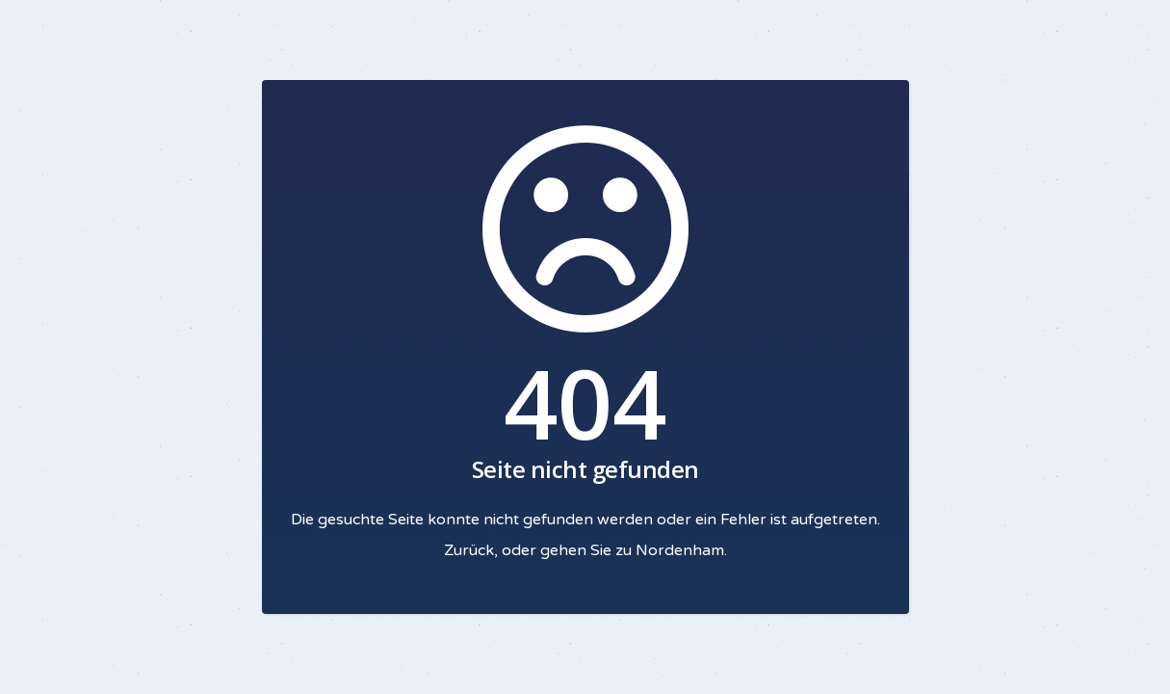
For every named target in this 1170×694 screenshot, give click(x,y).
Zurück (469, 550)
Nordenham (680, 550)
